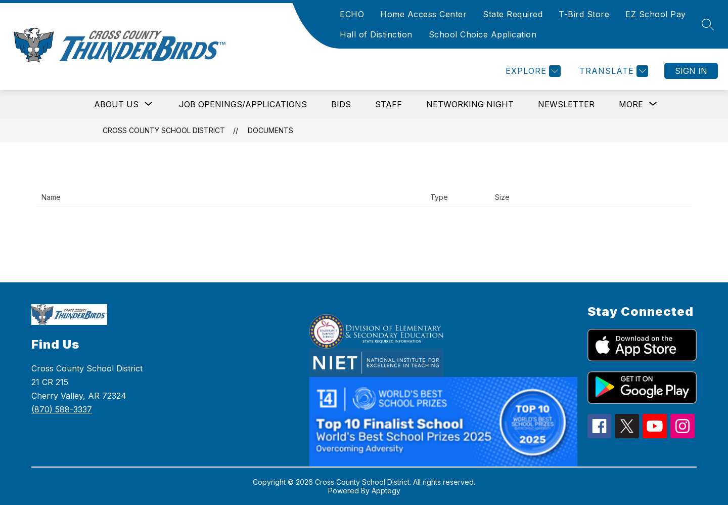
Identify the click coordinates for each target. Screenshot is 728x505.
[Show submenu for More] (631, 104)
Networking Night (470, 104)
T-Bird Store (584, 14)
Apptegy (386, 490)
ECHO (352, 14)
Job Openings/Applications (243, 104)
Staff (388, 104)
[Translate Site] (612, 71)
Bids (341, 104)
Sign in (691, 71)
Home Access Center (423, 14)
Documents (270, 130)
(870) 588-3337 (61, 409)
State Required (512, 14)
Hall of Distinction (376, 34)
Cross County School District (164, 130)
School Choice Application (483, 34)
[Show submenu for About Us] (116, 104)
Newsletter (566, 104)
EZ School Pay (655, 14)
